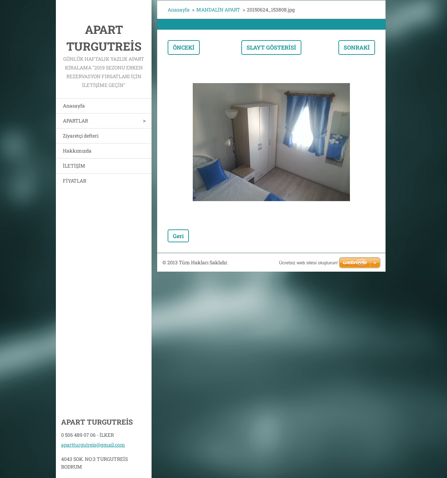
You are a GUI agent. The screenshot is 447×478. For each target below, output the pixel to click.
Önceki (184, 47)
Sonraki (357, 47)
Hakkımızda (77, 150)
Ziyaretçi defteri (80, 135)
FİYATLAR (74, 180)
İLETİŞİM (74, 165)
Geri (178, 236)
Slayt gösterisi (271, 47)
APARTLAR (75, 120)
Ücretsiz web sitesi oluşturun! (308, 262)
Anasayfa (74, 105)
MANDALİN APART (218, 9)
